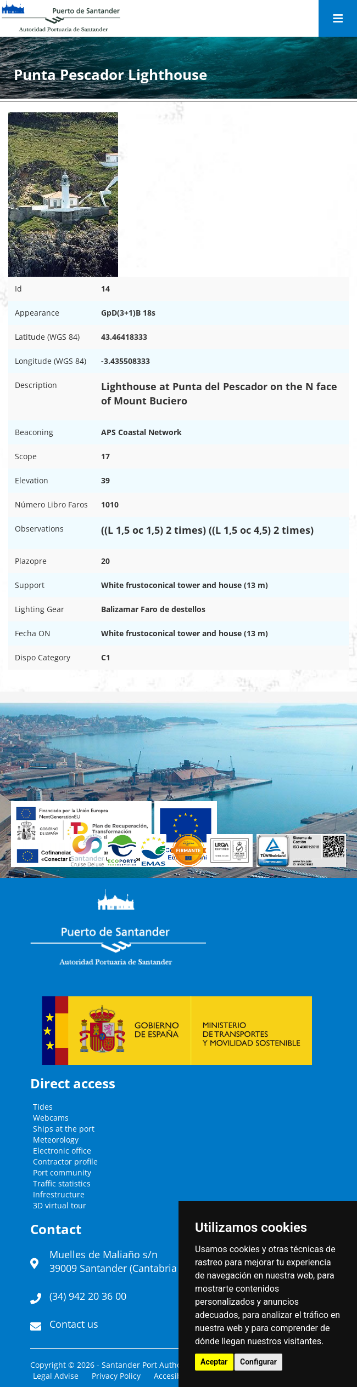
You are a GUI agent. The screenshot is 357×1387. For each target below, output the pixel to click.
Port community (62, 1172)
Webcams (51, 1117)
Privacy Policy (116, 1376)
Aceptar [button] (214, 1361)
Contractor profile (65, 1161)
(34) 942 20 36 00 (87, 1296)
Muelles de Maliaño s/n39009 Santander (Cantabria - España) (135, 1261)
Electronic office (62, 1150)
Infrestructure (59, 1194)
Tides (43, 1106)
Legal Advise (56, 1376)
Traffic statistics (62, 1183)
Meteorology (56, 1139)
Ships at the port (63, 1128)
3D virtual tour (59, 1205)
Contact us (73, 1324)
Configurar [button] (258, 1361)
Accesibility (174, 1376)
